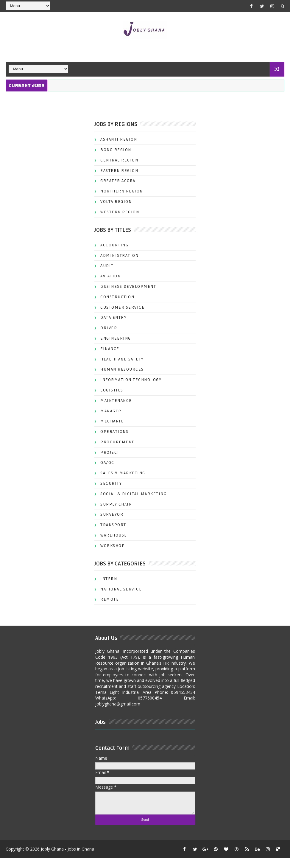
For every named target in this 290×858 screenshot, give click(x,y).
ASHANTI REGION (118, 139)
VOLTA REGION (116, 201)
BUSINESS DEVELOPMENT (128, 286)
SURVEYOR (111, 514)
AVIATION (110, 276)
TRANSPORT (113, 524)
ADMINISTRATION (119, 255)
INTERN (108, 578)
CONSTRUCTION (117, 296)
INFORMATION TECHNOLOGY (130, 379)
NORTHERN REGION (121, 191)
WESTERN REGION (119, 211)
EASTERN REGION (119, 170)
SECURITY (111, 483)
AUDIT (107, 265)
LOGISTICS (111, 390)
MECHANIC (112, 421)
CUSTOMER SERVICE (122, 307)
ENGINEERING (115, 338)
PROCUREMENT (117, 441)
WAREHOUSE (113, 535)
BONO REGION (115, 149)
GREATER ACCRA (117, 180)
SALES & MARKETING (122, 472)
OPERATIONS (114, 431)
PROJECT (110, 452)
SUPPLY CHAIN (116, 504)
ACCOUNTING (114, 245)
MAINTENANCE (116, 400)
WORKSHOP (112, 545)
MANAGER (110, 411)
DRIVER (108, 327)
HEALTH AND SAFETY (122, 359)
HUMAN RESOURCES (122, 369)
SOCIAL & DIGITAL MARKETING (133, 493)
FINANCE (109, 348)
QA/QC (107, 462)
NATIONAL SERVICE (121, 589)
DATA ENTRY (113, 317)
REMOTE (109, 599)
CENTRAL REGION (119, 160)
